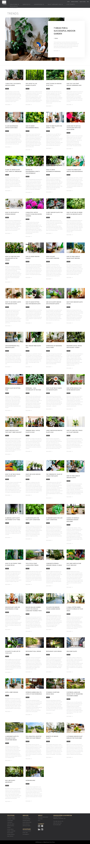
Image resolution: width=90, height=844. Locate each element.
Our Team (40, 818)
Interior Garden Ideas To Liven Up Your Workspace (34, 693)
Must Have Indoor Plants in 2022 (75, 302)
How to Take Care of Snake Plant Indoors (73, 257)
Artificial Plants (26, 825)
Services (26, 4)
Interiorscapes (30, 780)
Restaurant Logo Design (54, 651)
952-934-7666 (59, 823)
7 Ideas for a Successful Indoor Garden (64, 31)
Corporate (9, 822)
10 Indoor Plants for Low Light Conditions (54, 518)
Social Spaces (10, 829)
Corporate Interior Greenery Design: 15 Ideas (54, 564)
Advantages (38, 4)
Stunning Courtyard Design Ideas (52, 693)
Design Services (26, 824)
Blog (39, 820)
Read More (57, 50)
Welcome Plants (72, 651)
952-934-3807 (58, 824)
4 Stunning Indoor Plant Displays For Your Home (74, 737)
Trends (56, 38)
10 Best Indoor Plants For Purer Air (54, 213)
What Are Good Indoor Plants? (33, 475)
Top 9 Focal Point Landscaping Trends (32, 564)
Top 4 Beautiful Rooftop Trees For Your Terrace (33, 737)
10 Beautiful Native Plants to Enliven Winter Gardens (34, 214)
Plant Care (25, 832)
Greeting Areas (10, 824)
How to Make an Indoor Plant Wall (53, 84)
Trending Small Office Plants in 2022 (33, 431)
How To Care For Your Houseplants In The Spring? (12, 258)
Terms (51, 842)
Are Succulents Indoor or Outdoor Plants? (53, 302)
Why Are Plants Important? (10, 781)
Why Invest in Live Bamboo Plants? (31, 84)
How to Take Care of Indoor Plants (73, 476)
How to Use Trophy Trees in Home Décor (13, 564)
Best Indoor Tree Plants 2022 (33, 346)
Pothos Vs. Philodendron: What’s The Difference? (33, 171)
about (88, 1)
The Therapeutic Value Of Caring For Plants (54, 475)
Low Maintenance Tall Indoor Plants (12, 346)
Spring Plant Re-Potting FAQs (12, 389)
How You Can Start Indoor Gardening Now (74, 84)
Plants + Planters (11, 831)
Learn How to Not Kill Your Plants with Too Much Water (74, 127)
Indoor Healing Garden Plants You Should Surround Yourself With (34, 609)
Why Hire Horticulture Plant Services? (74, 564)
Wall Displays (10, 836)
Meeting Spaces (10, 825)
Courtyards (10, 820)
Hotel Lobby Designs (11, 692)
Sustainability (26, 834)
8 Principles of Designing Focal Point (54, 346)
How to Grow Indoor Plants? (32, 257)
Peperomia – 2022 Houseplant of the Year (33, 389)
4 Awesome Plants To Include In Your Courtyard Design (12, 738)
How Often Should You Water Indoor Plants (74, 389)
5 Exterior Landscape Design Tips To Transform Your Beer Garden (75, 694)
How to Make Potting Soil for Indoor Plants (33, 302)
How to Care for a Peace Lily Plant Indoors (74, 431)
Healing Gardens (11, 817)
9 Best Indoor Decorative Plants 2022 (54, 431)
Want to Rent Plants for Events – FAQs (54, 126)
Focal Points (10, 832)
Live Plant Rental (26, 818)
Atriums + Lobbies (11, 818)
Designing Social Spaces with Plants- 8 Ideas (74, 346)
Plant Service (26, 817)
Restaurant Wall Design (33, 651)
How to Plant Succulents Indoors (52, 257)
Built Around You (54, 4)
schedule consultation (74, 1)
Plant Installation (27, 822)
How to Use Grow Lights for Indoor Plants (13, 302)
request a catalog (83, 1)
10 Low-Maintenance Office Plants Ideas (11, 126)
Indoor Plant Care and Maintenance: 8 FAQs (12, 608)
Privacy (53, 842)
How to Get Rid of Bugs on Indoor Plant (12, 475)
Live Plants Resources (43, 817)
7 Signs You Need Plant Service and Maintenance (75, 170)
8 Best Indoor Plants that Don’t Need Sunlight (13, 431)
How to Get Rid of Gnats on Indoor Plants (54, 389)
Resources (14, 6)
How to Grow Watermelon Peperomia (53, 170)
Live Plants (71, 4)
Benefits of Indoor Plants (52, 737)
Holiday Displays (11, 834)
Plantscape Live (4, 3)
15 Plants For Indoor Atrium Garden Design (53, 608)
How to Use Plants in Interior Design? (12, 213)
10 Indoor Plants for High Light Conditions (33, 518)
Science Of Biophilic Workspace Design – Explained (73, 519)
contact (68, 1)
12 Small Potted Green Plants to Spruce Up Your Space (75, 609)
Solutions (14, 4)
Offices (9, 827)
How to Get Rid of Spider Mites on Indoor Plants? (74, 213)
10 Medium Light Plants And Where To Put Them (12, 518)
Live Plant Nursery (27, 830)
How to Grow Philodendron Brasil (32, 126)
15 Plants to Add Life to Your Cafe (12, 652)
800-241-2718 (60, 821)
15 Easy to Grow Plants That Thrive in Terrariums (13, 170)
